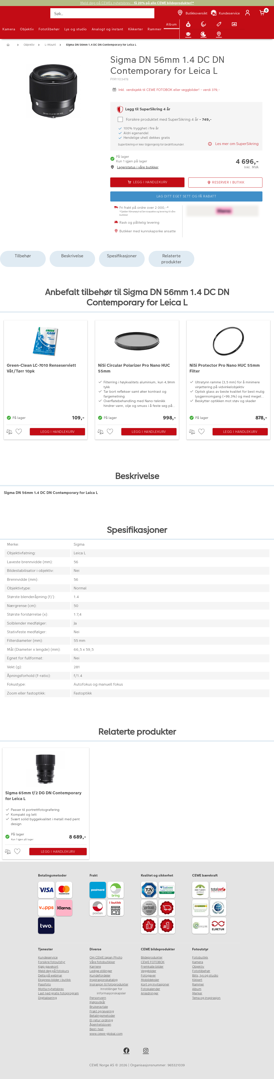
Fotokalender (150, 989)
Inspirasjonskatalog (103, 980)
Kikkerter (135, 29)
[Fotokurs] (189, 34)
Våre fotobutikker (102, 962)
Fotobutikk (200, 957)
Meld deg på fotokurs (53, 971)
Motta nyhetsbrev (51, 989)
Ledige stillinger (101, 971)
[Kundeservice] (225, 13)
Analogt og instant (107, 29)
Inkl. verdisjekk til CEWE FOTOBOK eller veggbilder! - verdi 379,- (169, 89)
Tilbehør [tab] (23, 256)
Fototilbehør (49, 29)
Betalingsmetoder (102, 1016)
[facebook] (127, 1051)
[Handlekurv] (263, 13)
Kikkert (197, 980)
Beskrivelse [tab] (72, 256)
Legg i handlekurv (57, 431)
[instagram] (147, 1051)
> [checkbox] (11, 432)
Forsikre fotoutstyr (51, 962)
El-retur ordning (101, 1020)
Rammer (154, 29)
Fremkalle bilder (152, 967)
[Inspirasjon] (204, 34)
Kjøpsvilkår (97, 1002)
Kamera (8, 29)
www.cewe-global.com (106, 1034)
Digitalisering (47, 998)
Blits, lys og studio (205, 975)
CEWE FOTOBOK (152, 962)
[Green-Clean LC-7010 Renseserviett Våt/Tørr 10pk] (45, 371)
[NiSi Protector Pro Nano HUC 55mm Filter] (228, 371)
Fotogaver (148, 975)
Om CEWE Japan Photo (106, 957)
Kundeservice (48, 957)
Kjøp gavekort (48, 967)
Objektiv (27, 29)
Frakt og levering (102, 1011)
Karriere (95, 967)
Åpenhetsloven (100, 1024)
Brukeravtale (99, 1007)
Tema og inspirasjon (206, 998)
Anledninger (149, 993)
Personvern (98, 998)
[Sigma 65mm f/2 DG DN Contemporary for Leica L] (45, 795)
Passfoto (44, 984)
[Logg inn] (248, 13)
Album (171, 24)
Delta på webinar (50, 975)
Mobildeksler (150, 980)
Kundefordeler (100, 975)
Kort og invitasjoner (155, 984)
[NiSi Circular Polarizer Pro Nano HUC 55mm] (137, 371)
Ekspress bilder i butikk (54, 980)
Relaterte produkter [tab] (171, 259)
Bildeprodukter (152, 957)
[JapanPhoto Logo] (14, 15)
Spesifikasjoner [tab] (122, 256)
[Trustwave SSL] (167, 891)
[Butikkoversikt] (192, 13)
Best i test (97, 1029)
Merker (197, 993)
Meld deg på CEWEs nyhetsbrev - (137, 3)
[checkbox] (19, 432)
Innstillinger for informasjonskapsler (111, 991)
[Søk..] (102, 13)
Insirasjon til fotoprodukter (109, 984)
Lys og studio (75, 29)
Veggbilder (148, 971)
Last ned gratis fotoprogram (58, 993)
